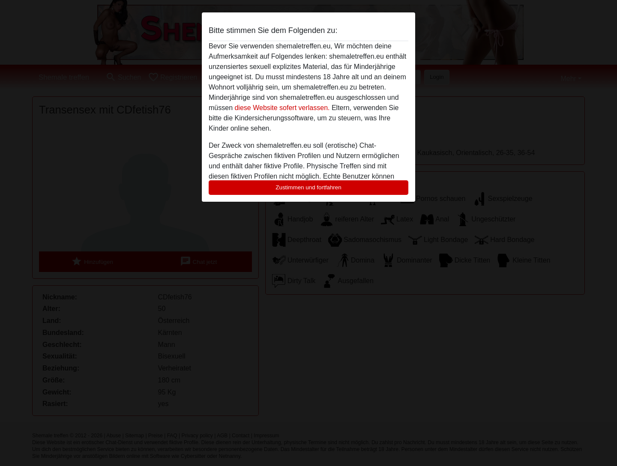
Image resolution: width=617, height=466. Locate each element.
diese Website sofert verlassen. (281, 107)
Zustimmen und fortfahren (308, 187)
